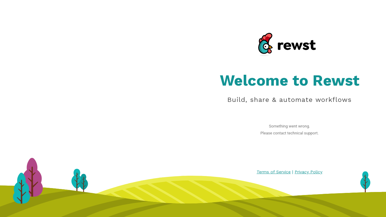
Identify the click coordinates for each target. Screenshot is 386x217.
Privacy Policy (308, 171)
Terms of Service (274, 171)
